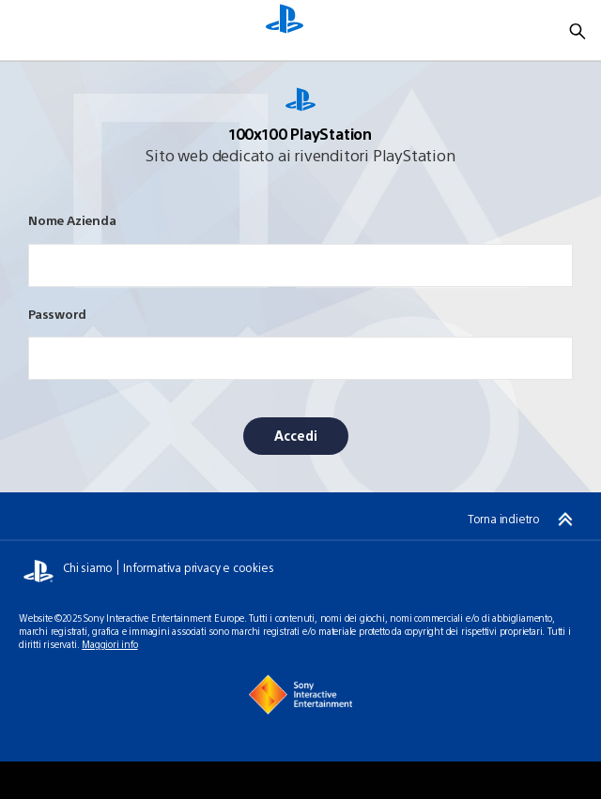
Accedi (295, 435)
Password (56, 314)
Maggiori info (109, 644)
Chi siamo (88, 567)
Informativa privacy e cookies (198, 567)
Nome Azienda (72, 220)
